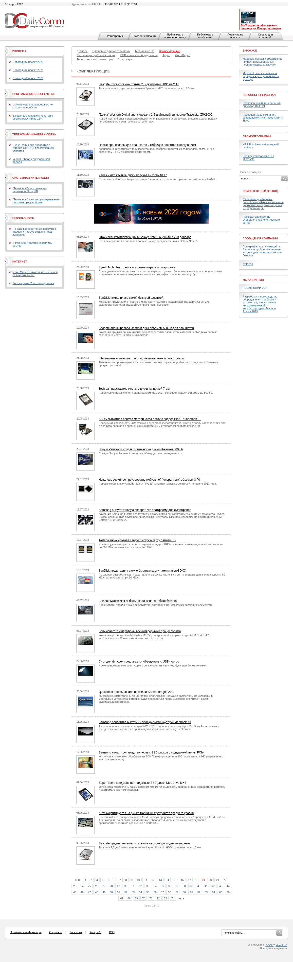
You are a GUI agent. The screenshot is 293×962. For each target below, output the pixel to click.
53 (133, 892)
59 (176, 892)
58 (169, 892)
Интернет (19, 261)
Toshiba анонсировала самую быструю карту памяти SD (137, 540)
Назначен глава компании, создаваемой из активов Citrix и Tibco (262, 117)
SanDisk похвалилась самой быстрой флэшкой (131, 297)
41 (206, 886)
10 (138, 879)
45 (74, 892)
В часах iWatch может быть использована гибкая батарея (138, 601)
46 (82, 892)
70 (143, 898)
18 (196, 879)
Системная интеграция (30, 177)
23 (74, 886)
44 (228, 886)
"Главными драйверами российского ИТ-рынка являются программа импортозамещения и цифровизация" (263, 204)
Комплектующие (93, 71)
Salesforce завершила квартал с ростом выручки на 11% (33, 117)
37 (176, 886)
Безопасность (23, 218)
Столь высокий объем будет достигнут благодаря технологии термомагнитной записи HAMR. (157, 179)
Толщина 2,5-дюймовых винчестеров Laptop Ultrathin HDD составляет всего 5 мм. (150, 847)
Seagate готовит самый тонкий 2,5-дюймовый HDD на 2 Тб (139, 84)
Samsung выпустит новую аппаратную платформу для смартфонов (145, 510)
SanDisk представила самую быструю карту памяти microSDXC (142, 570)
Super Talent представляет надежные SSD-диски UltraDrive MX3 (142, 783)
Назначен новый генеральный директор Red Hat (262, 104)
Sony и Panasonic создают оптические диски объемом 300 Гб (141, 449)
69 (136, 898)
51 (118, 892)
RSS (112, 932)
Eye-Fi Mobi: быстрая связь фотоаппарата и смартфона (137, 267)
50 (111, 892)
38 (184, 886)
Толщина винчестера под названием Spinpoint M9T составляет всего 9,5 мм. (147, 88)
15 (174, 879)
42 (213, 886)
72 (158, 898)
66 (228, 892)
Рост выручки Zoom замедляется (33, 283)
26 (96, 886)
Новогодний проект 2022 (28, 61)
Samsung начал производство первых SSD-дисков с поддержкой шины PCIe (151, 752)
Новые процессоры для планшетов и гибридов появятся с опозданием (147, 145)
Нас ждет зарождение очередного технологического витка (261, 219)
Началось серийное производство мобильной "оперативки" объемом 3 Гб (149, 479)
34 (155, 886)
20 (210, 879)
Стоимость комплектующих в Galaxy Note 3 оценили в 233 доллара (145, 237)
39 (191, 886)
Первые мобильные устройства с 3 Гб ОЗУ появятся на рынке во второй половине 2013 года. (158, 483)
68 (129, 898)
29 (118, 886)
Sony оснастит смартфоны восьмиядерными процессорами (140, 631)
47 (89, 892)
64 (213, 892)
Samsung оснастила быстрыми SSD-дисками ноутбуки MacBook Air (145, 722)
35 (162, 886)
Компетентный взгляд (260, 191)
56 (155, 892)
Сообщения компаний (260, 238)
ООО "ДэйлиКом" (276, 945)
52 (125, 892)
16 (182, 879)
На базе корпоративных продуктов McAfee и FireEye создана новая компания (34, 231)
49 (104, 892)
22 (224, 879)
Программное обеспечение (33, 93)
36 (169, 886)
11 (145, 879)
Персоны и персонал (259, 94)
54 (140, 892)
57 (162, 892)
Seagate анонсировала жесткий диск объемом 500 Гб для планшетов (146, 328)
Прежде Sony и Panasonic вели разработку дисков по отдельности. (141, 453)
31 (133, 886)
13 (160, 879)
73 (165, 898)
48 (96, 892)
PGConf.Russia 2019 (255, 287)
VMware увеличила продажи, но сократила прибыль (33, 106)
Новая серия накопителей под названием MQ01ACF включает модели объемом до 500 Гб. (156, 392)
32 (140, 886)
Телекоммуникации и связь (34, 134)
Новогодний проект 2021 (28, 70)
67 (121, 898)
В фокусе (250, 50)
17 (189, 879)
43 (220, 886)
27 (104, 886)
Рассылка (76, 932)
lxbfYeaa (248, 263)
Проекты (19, 51)
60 (184, 892)
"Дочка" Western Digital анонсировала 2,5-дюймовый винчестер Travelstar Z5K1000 (155, 114)
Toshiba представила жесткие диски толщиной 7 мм (134, 388)
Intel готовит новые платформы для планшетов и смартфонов (141, 358)
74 (172, 898)
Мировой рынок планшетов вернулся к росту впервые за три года (261, 76)
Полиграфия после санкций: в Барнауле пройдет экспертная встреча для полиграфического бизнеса (262, 251)
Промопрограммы (257, 136)
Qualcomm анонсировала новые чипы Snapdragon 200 (136, 692)
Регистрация (115, 36)
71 (150, 898)
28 (111, 886)
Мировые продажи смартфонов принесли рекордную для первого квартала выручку (262, 61)
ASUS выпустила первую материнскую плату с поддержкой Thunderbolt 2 (150, 419)
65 (220, 892)
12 (152, 879)
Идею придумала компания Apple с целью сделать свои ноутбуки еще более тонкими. (153, 665)
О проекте (55, 932)
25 (89, 886)
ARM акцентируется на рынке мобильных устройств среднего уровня (146, 813)
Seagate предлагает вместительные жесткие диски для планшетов (144, 843)
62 (198, 892)
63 (206, 892)
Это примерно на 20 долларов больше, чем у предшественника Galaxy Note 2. (148, 241)
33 (147, 886)
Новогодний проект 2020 (28, 78)
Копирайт (95, 932)
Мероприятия (253, 279)
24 (82, 886)
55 (147, 892)
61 (191, 892)
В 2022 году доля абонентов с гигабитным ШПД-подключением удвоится (33, 147)
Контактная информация (25, 932)
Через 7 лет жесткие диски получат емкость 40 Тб (133, 175)
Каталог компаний (145, 36)
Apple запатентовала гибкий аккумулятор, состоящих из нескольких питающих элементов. (155, 604)
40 (198, 886)
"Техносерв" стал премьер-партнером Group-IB (30, 190)
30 (125, 886)
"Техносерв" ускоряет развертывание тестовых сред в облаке (36, 201)
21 (217, 879)
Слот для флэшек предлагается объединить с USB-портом (139, 661)
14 (167, 879)
